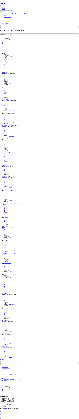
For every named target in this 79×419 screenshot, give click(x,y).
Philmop (4, 307)
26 (4, 103)
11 (4, 67)
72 (4, 131)
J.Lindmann (5, 177)
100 (5, 92)
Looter (10, 83)
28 (4, 105)
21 (4, 182)
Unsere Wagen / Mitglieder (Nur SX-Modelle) (12, 30)
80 (4, 207)
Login (1, 23)
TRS (4, 254)
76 (4, 354)
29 (4, 106)
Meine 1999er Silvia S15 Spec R (7, 333)
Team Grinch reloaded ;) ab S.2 (7, 59)
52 (4, 80)
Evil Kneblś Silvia (5, 112)
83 (4, 210)
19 (4, 180)
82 (4, 209)
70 (4, 129)
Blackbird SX (5, 240)
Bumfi (10, 223)
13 (4, 328)
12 (4, 327)
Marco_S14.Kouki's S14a (6, 99)
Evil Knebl (5, 113)
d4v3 (4, 217)
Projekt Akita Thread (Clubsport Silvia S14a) (9, 152)
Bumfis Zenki (4, 346)
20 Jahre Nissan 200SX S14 (6, 263)
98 (4, 90)
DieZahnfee (5, 126)
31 (4, 159)
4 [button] (2, 43)
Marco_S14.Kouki (6, 100)
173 (5, 245)
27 (4, 104)
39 (4, 300)
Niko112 (4, 334)
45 (4, 194)
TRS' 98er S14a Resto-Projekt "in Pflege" (9, 253)
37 (4, 298)
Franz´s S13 (4, 273)
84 (4, 211)
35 (4, 311)
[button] (2, 37)
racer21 (4, 227)
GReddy (4, 321)
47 (4, 196)
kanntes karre (4, 72)
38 (4, 299)
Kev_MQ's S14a (5, 189)
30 (4, 107)
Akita (4, 153)
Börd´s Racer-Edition (5, 239)
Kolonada (5, 166)
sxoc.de (2, 3)
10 (4, 66)
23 (4, 184)
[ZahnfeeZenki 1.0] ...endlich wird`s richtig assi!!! (10, 125)
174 (5, 246)
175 (5, 247)
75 (4, 353)
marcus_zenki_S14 (6, 294)
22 (4, 183)
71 (4, 130)
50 (4, 78)
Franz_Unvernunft (6, 274)
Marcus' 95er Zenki (5, 293)
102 (5, 94)
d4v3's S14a (4, 216)
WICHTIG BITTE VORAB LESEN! (8, 52)
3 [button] (2, 42)
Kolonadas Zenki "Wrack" (6, 165)
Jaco (4, 139)
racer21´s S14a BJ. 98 (5, 226)
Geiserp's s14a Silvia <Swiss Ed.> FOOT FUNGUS (10, 203)
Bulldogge (5, 53)
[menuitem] (3, 8)
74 (4, 133)
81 (4, 208)
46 (4, 195)
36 (4, 312)
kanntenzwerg (11, 69)
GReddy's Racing (5, 320)
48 (4, 143)
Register (6, 23)
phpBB (5, 408)
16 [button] (2, 45)
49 (4, 144)
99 (4, 91)
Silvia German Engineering (6, 138)
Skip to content (2, 5)
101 (5, 93)
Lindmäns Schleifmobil (6, 176)
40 (4, 301)
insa (9, 149)
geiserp (4, 204)
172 (5, 244)
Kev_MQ (4, 190)
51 (4, 79)
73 (4, 132)
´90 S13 (3, 280)
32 (4, 160)
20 (4, 181)
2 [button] (2, 41)
